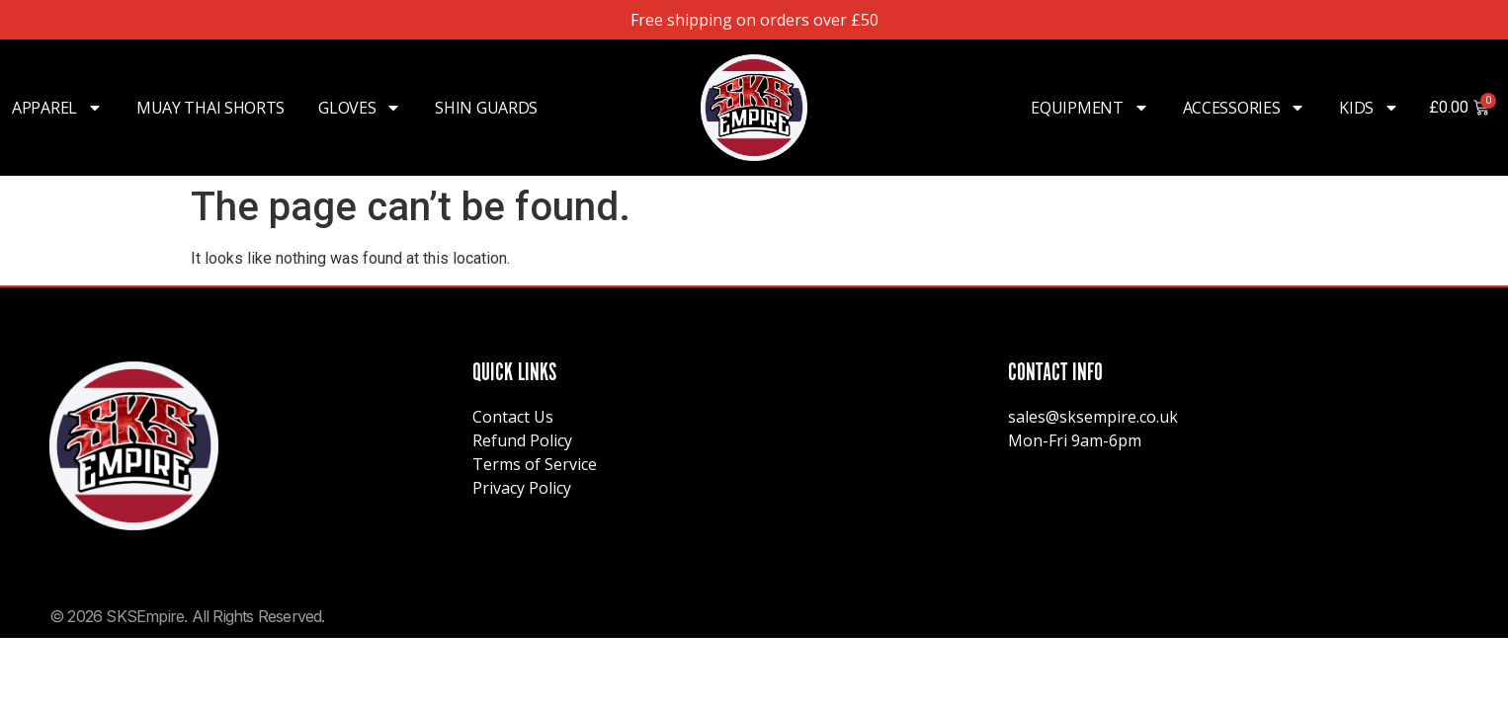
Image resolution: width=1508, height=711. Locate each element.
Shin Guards (486, 107)
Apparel (57, 107)
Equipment (1089, 107)
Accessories (1244, 107)
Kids (1369, 107)
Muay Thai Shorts (210, 107)
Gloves (359, 107)
